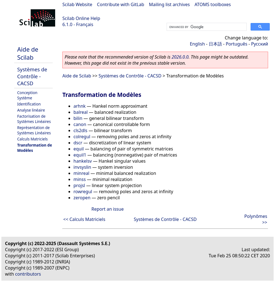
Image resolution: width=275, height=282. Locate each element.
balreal (80, 112)
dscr (77, 143)
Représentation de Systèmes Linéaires (34, 130)
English (197, 44)
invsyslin (82, 167)
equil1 (79, 155)
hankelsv (82, 161)
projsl (79, 185)
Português (236, 44)
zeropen (81, 198)
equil (78, 149)
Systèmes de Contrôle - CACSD (32, 76)
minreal (81, 173)
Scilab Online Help (81, 18)
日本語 (215, 44)
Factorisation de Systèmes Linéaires (34, 119)
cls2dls (80, 130)
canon (79, 124)
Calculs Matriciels (32, 139)
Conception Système (27, 95)
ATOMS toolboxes (213, 4)
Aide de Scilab (27, 53)
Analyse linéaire (31, 110)
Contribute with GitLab (120, 4)
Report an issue (107, 209)
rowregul (82, 191)
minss (79, 179)
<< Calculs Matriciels (84, 219)
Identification (29, 104)
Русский (259, 44)
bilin (77, 118)
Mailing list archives (169, 4)
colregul (81, 137)
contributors (28, 274)
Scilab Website (77, 4)
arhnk (79, 106)
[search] (206, 26)
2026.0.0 (180, 57)
